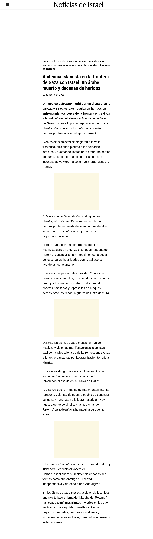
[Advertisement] (76, 34)
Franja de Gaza (63, 61)
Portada (47, 61)
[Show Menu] (7, 4)
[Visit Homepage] (78, 4)
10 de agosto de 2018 (53, 94)
